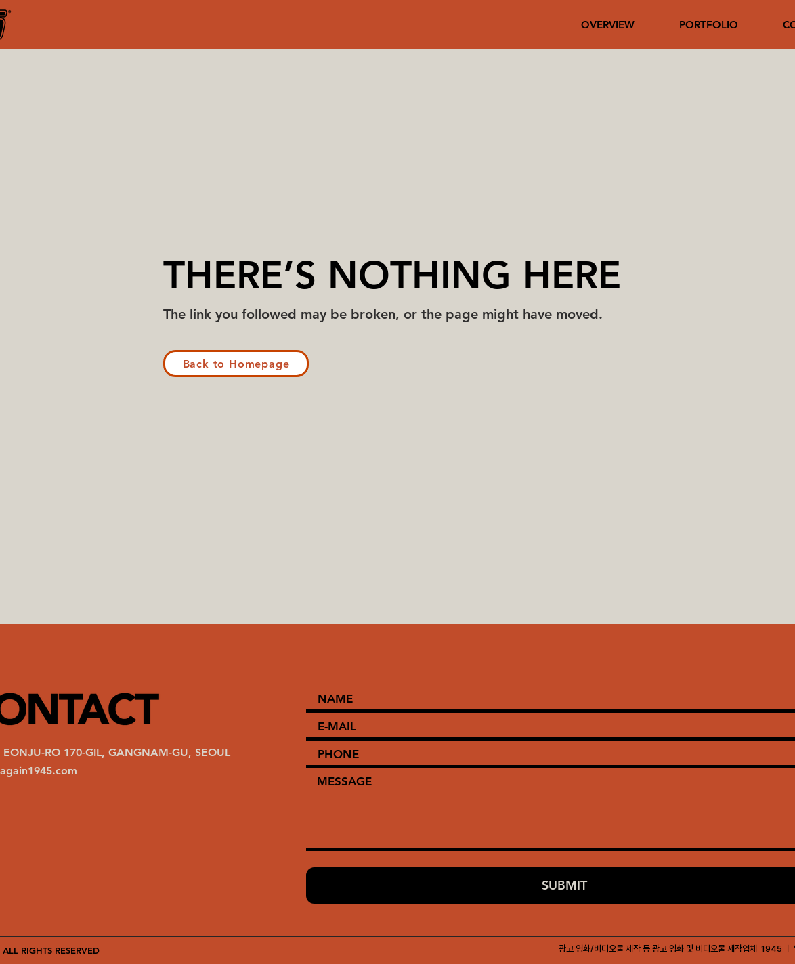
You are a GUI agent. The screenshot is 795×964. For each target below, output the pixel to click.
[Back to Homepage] (236, 363)
